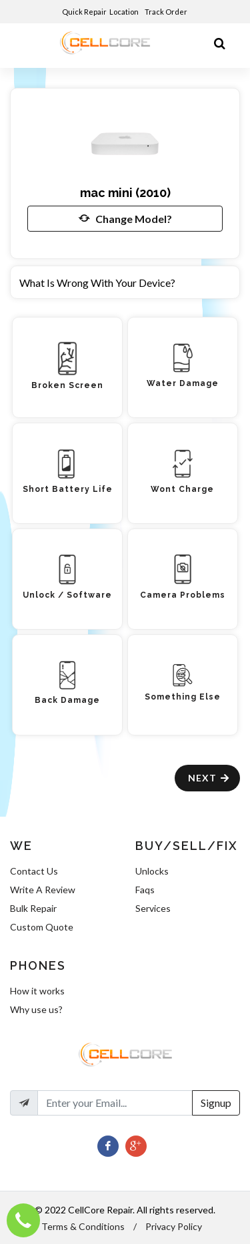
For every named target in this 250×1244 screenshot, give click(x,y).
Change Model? (125, 218)
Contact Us (34, 871)
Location (124, 11)
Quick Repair (84, 11)
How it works (37, 990)
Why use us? (36, 1009)
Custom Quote (41, 927)
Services (153, 908)
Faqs (145, 889)
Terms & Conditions (83, 1226)
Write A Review (42, 889)
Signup (216, 1102)
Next (209, 777)
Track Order (167, 11)
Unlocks (152, 871)
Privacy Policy (173, 1226)
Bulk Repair (33, 908)
